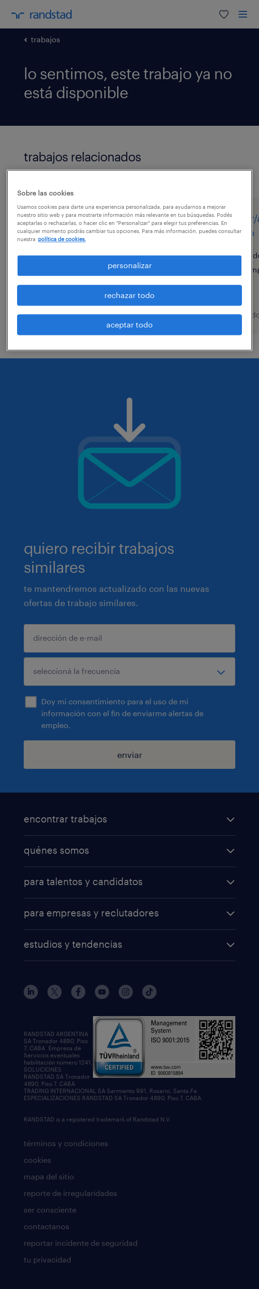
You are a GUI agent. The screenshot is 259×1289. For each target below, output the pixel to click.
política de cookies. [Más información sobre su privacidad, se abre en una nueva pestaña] (62, 239)
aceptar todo (129, 324)
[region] (130, 260)
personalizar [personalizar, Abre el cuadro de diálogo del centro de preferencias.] (130, 265)
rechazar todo (129, 294)
